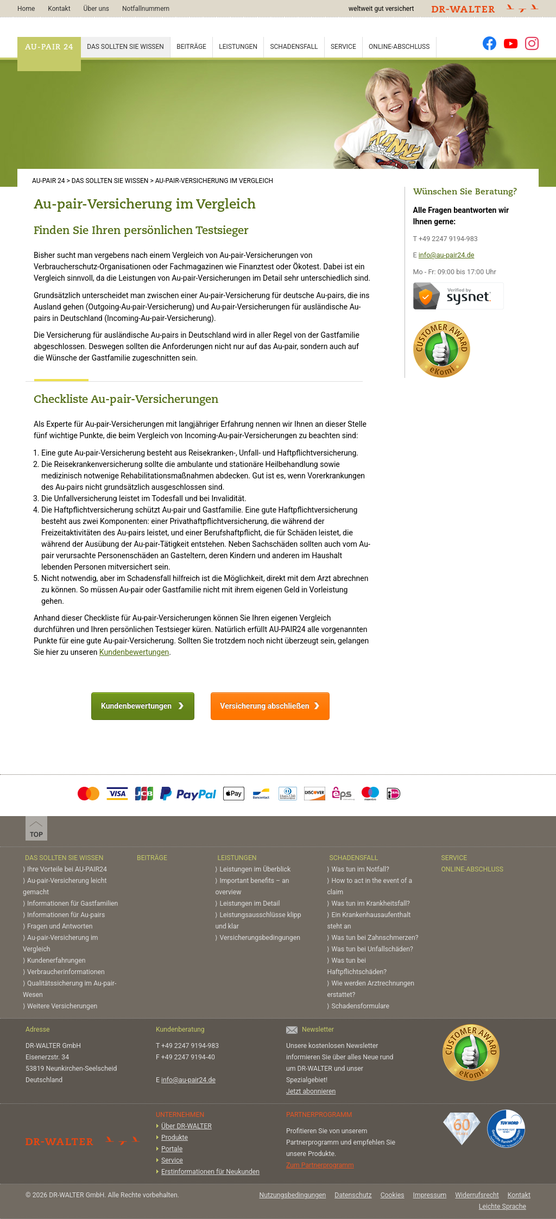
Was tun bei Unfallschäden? (372, 949)
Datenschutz (352, 1195)
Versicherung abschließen (264, 706)
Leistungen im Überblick (254, 869)
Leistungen (238, 46)
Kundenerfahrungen (56, 960)
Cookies (393, 1195)
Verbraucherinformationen (66, 972)
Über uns (96, 8)
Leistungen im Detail (249, 903)
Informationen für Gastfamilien (72, 903)
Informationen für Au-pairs (66, 915)
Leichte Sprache (502, 1206)
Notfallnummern (145, 8)
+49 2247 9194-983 (448, 239)
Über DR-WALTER (186, 1126)
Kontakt (59, 8)
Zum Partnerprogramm (320, 1165)
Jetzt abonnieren (311, 1091)
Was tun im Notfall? (360, 869)
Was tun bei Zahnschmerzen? (374, 938)
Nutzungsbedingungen (292, 1195)
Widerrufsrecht (477, 1195)
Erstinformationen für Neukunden (210, 1172)
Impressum (430, 1195)
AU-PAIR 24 (49, 47)
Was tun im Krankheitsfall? (370, 903)
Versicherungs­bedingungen (259, 938)
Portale (171, 1149)
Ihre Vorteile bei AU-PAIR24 (67, 869)
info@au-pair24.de (447, 255)
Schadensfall (294, 46)
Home (26, 8)
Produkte (174, 1137)
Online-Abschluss (399, 46)
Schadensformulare (360, 1006)
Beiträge (191, 46)
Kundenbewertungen (134, 652)
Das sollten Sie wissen (125, 46)
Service (343, 46)
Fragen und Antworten (60, 926)
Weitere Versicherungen (62, 1006)
